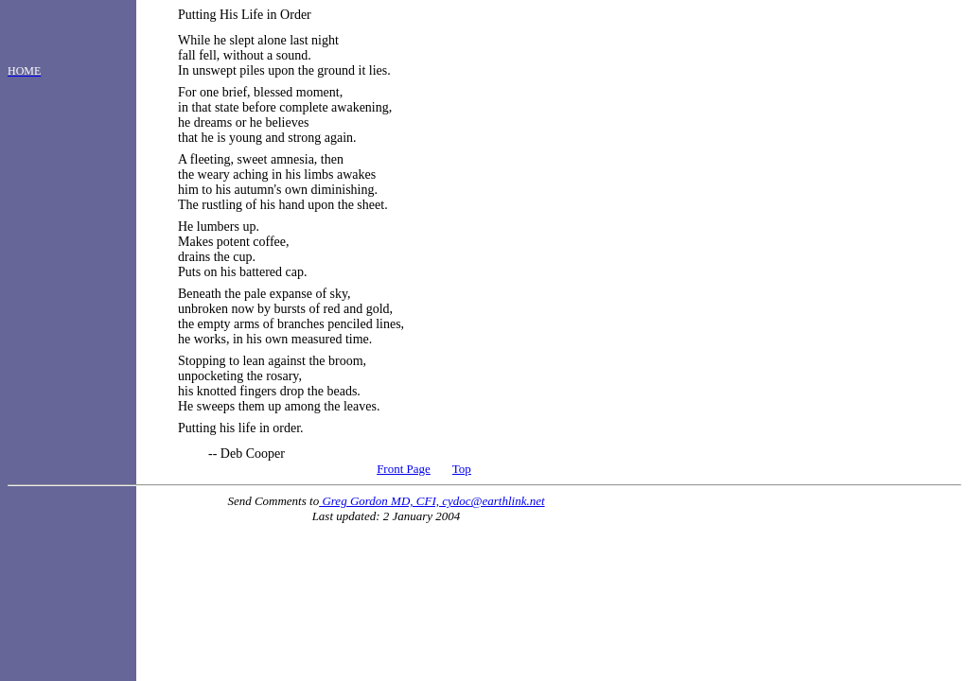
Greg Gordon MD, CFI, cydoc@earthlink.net (431, 501)
